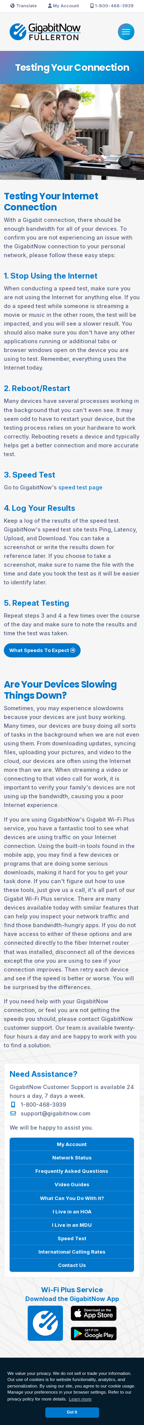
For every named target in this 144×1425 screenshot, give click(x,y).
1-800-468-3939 (112, 5)
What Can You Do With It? (71, 1198)
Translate (23, 5)
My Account (63, 5)
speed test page (80, 487)
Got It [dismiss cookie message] (72, 1412)
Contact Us (72, 1265)
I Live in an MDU (72, 1224)
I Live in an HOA (72, 1211)
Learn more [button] (80, 1399)
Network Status (71, 1157)
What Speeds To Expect (42, 652)
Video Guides (72, 1184)
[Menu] (126, 31)
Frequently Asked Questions (72, 1170)
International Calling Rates (71, 1251)
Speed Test (72, 1238)
